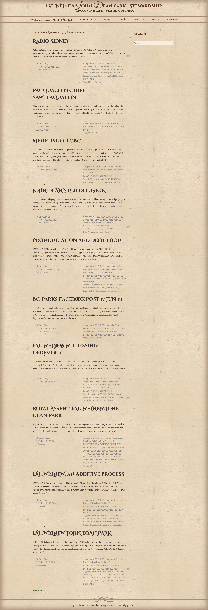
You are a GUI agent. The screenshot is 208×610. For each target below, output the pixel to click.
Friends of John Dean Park (105, 378)
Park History (118, 170)
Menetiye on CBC (57, 141)
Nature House (88, 19)
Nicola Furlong (95, 82)
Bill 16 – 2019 (111, 457)
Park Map (138, 19)
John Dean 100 (104, 460)
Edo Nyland (98, 67)
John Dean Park (96, 219)
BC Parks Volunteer (102, 63)
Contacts (172, 19)
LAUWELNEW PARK (98, 447)
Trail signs (120, 525)
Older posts (38, 591)
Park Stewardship (102, 73)
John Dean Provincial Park (113, 219)
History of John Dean (98, 70)
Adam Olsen (94, 394)
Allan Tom (93, 132)
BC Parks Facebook (96, 331)
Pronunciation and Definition (94, 76)
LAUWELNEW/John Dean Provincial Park (99, 275)
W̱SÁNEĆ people (99, 581)
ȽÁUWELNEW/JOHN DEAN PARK (97, 176)
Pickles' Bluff (115, 73)
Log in (73, 605)
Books (106, 19)
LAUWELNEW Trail (110, 519)
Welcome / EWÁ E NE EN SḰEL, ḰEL (51, 20)
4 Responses (41, 444)
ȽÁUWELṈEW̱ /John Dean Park (101, 400)
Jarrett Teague (44, 63)
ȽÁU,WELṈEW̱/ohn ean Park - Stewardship (104, 6)
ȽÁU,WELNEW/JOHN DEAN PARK (72, 533)
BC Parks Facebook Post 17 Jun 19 (77, 299)
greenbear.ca (132, 605)
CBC (122, 571)
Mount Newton (89, 73)
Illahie (109, 70)
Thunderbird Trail (108, 525)
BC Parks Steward (115, 394)
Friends (122, 19)
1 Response (40, 506)
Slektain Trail (95, 525)
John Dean (104, 232)
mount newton (100, 397)
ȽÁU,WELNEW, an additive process (78, 474)
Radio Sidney (51, 41)
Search (141, 34)
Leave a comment (43, 70)
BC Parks (103, 394)
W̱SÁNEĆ (111, 397)
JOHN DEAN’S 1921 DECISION (69, 190)
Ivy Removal (118, 70)
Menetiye (117, 182)
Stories (156, 19)
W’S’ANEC (87, 466)
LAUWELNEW (101, 167)
